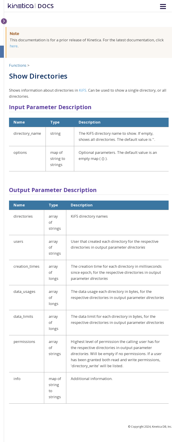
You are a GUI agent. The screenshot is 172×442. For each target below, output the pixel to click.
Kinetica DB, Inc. (162, 427)
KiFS (82, 90)
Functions (17, 65)
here (14, 46)
